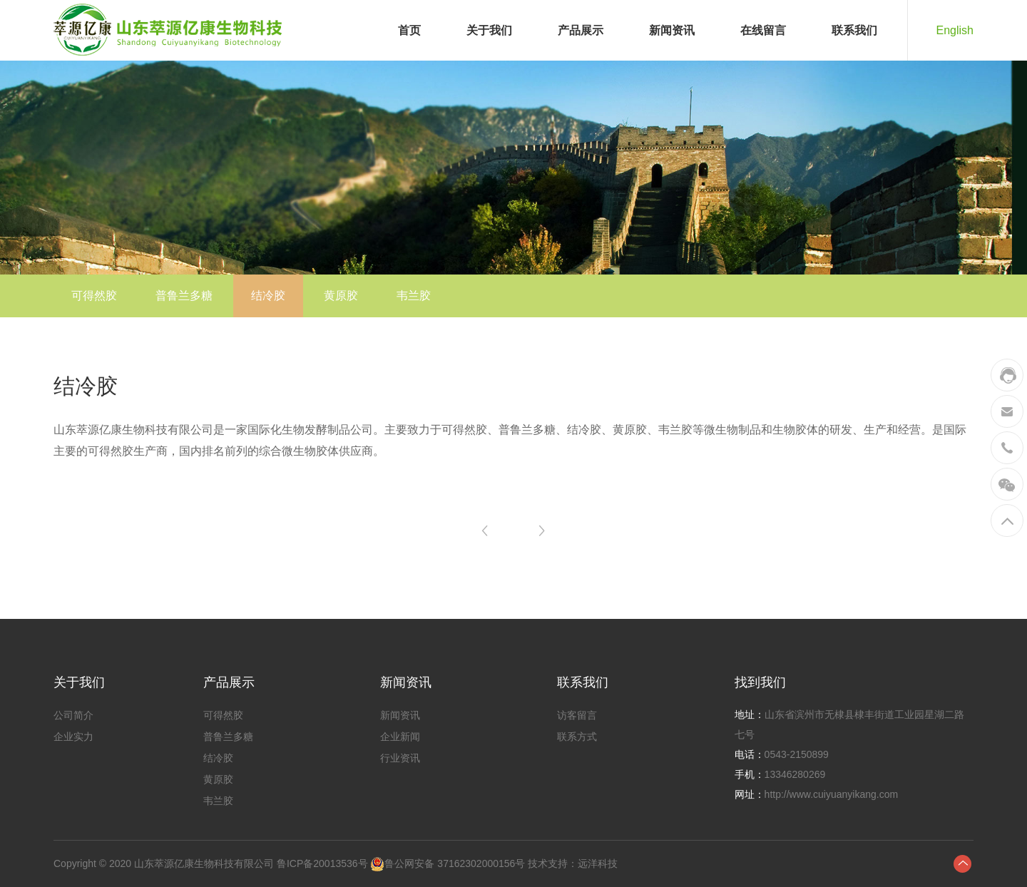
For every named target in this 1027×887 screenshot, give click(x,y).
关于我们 (489, 30)
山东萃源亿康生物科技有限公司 (204, 863)
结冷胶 (268, 295)
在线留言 (763, 30)
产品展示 (580, 30)
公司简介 (73, 715)
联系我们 (854, 30)
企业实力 (73, 736)
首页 (409, 30)
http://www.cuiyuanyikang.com (832, 794)
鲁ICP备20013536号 (322, 863)
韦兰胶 (414, 295)
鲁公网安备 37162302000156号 (454, 863)
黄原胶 (341, 295)
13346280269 (795, 774)
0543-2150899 (797, 754)
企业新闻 (400, 736)
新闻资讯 (672, 30)
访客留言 (577, 715)
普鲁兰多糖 (184, 295)
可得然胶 (94, 295)
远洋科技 (598, 863)
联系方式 (577, 736)
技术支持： (551, 863)
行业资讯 (400, 758)
